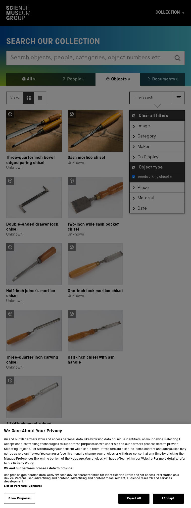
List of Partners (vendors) (23, 491)
